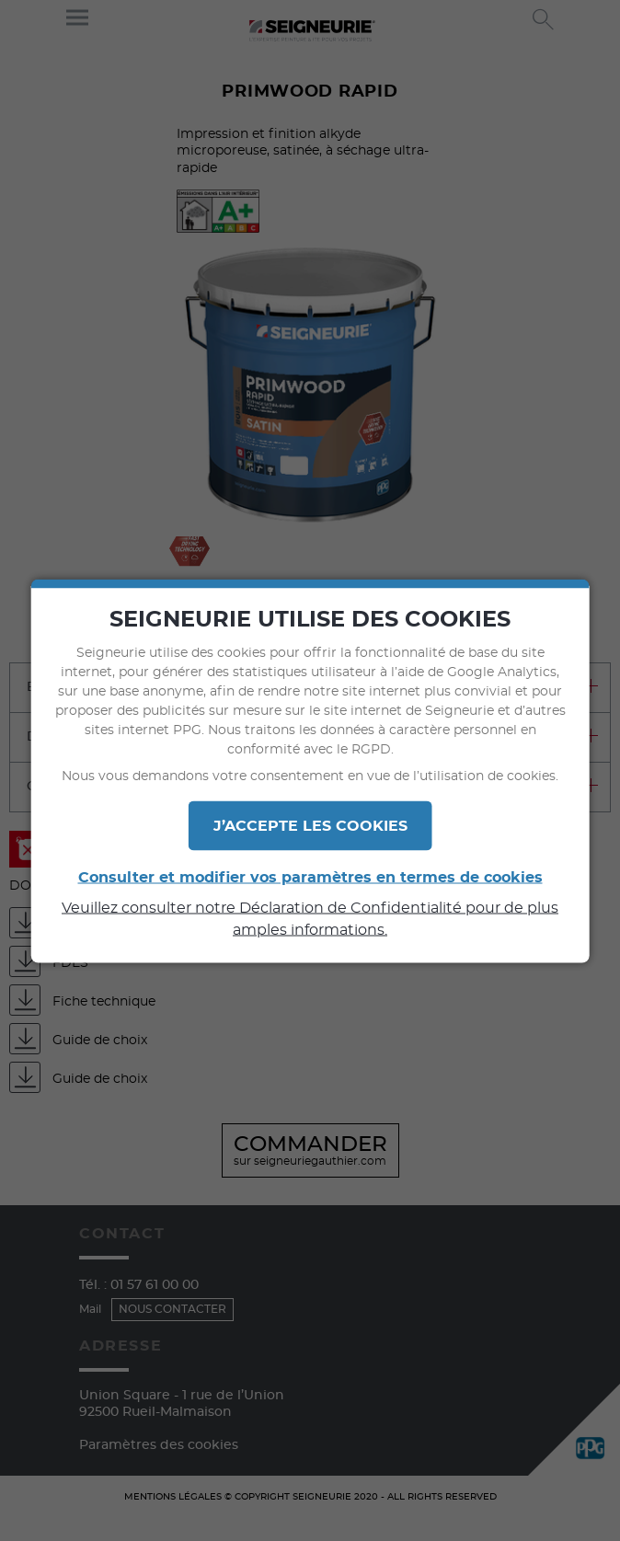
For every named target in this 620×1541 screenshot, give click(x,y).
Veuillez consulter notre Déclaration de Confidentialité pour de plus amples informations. (310, 918)
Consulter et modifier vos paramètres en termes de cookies (310, 876)
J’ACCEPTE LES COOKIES (310, 825)
